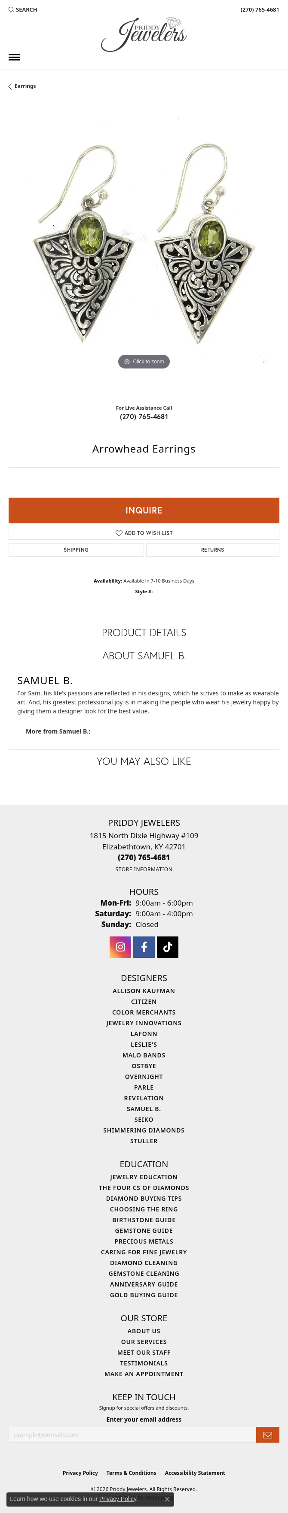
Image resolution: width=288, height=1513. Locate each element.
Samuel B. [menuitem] (144, 1109)
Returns (212, 550)
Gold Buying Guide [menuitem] (144, 1295)
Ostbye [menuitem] (144, 1066)
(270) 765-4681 (144, 416)
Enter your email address (144, 1419)
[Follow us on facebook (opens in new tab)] (144, 947)
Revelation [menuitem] (144, 1098)
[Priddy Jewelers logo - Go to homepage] (144, 34)
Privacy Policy (80, 1473)
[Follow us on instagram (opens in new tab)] (120, 947)
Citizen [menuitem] (144, 1001)
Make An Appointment (144, 1374)
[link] (259, 9)
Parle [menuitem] (144, 1087)
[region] (144, 250)
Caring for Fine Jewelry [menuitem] (144, 1252)
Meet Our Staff (144, 1352)
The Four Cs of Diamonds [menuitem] (144, 1188)
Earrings (25, 86)
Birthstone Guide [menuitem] (144, 1220)
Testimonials (144, 1363)
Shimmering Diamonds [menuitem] (144, 1130)
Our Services (144, 1342)
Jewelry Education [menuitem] (144, 1177)
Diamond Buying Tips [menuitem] (144, 1198)
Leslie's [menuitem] (144, 1044)
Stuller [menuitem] (144, 1141)
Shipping (76, 550)
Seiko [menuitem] (144, 1119)
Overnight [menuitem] (144, 1076)
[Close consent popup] (167, 1499)
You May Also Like (144, 761)
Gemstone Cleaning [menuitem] (144, 1273)
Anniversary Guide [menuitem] (144, 1284)
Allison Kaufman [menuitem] (144, 991)
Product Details (144, 632)
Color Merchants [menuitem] (144, 1012)
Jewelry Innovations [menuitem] (143, 1023)
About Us (144, 1331)
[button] (23, 9)
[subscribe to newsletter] (267, 1435)
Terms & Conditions (131, 1473)
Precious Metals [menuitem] (144, 1241)
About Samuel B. (144, 655)
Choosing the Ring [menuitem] (144, 1209)
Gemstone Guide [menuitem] (144, 1230)
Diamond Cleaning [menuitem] (144, 1263)
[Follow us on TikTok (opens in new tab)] (167, 947)
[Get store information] (143, 869)
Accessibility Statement (195, 1473)
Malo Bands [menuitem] (144, 1055)
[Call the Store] (144, 857)
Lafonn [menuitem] (144, 1034)
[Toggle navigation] (14, 57)
